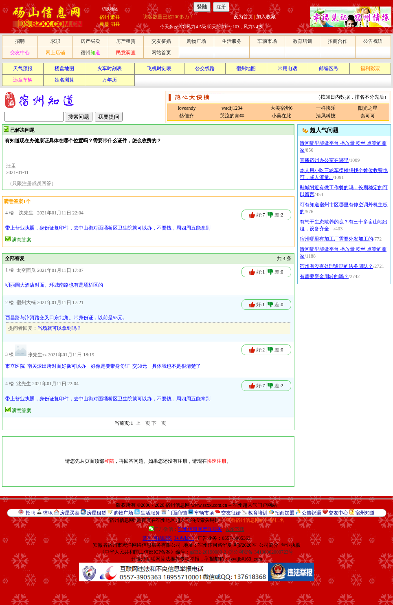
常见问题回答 (157, 538)
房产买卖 (90, 41)
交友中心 (20, 52)
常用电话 (287, 68)
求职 (55, 41)
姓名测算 (64, 80)
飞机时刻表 (159, 68)
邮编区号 (328, 68)
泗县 (115, 24)
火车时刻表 (109, 68)
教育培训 (302, 41)
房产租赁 (126, 41)
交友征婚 (161, 41)
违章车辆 (23, 80)
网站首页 (161, 52)
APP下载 (235, 529)
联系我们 (184, 538)
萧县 (115, 17)
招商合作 (337, 41)
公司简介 (269, 545)
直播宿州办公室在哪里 (324, 160)
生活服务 (232, 41)
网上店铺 (55, 52)
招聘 (20, 41)
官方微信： (186, 529)
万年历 (109, 80)
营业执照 (291, 545)
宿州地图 (246, 68)
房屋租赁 (96, 513)
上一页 (143, 423)
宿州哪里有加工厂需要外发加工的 (336, 239)
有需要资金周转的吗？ (324, 276)
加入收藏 (266, 17)
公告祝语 (373, 41)
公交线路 (205, 68)
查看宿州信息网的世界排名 (255, 520)
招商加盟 (284, 513)
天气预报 (23, 68)
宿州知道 (365, 513)
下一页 (158, 423)
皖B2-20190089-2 (208, 552)
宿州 (104, 17)
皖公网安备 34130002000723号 (260, 552)
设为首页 (243, 17)
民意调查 (126, 52)
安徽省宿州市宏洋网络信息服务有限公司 (137, 545)
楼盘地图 (64, 68)
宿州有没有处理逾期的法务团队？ (336, 266)
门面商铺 (177, 513)
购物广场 (196, 41)
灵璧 (104, 24)
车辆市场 (267, 41)
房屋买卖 (69, 513)
